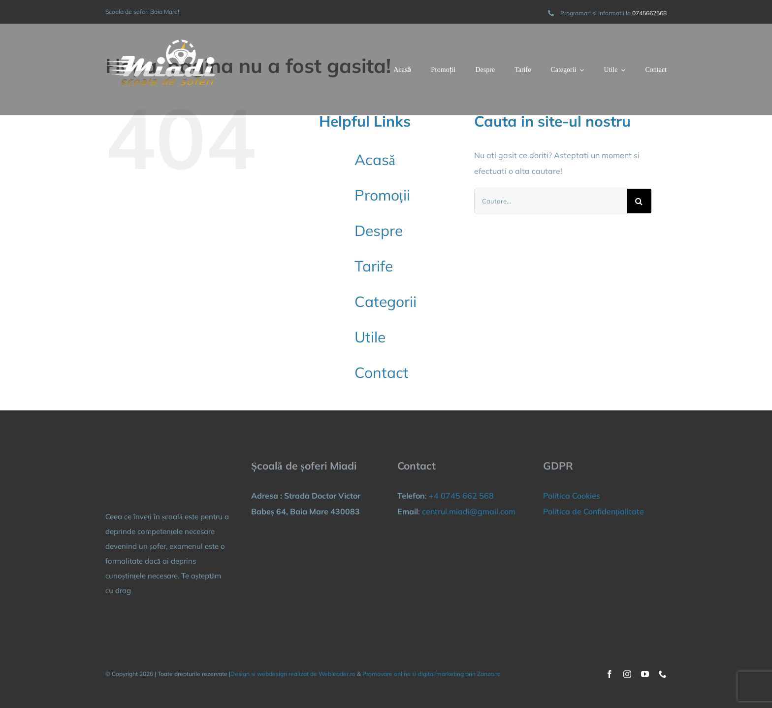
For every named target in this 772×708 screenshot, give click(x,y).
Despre (378, 230)
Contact (381, 372)
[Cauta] (639, 201)
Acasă (374, 159)
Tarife (373, 266)
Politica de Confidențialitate (593, 511)
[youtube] (645, 674)
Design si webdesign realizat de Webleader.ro (292, 673)
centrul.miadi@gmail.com (468, 511)
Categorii (385, 301)
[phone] (663, 674)
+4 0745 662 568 (461, 496)
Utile (370, 337)
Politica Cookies (571, 496)
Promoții (382, 195)
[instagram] (627, 674)
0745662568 (649, 13)
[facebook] (609, 674)
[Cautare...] (550, 201)
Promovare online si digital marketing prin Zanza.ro (431, 673)
